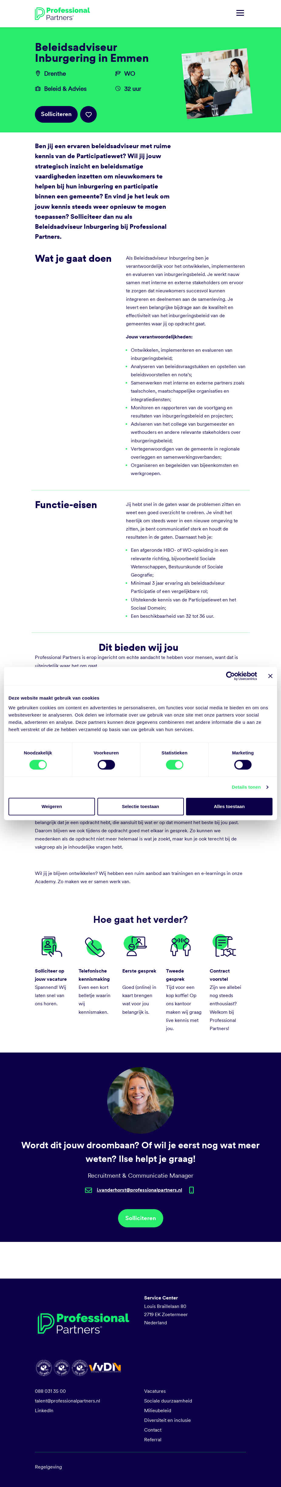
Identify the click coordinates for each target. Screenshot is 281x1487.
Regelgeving (48, 1467)
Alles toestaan (229, 806)
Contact (152, 1430)
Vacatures (155, 1391)
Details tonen (246, 787)
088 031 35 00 (50, 1391)
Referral (152, 1439)
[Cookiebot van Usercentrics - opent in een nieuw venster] (230, 675)
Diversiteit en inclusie (167, 1420)
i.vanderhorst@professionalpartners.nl (139, 1190)
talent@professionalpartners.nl (67, 1401)
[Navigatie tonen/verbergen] (240, 13)
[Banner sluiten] (270, 676)
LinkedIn (44, 1410)
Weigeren (52, 806)
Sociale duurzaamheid (168, 1401)
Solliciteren (56, 114)
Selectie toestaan (140, 806)
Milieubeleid (157, 1410)
